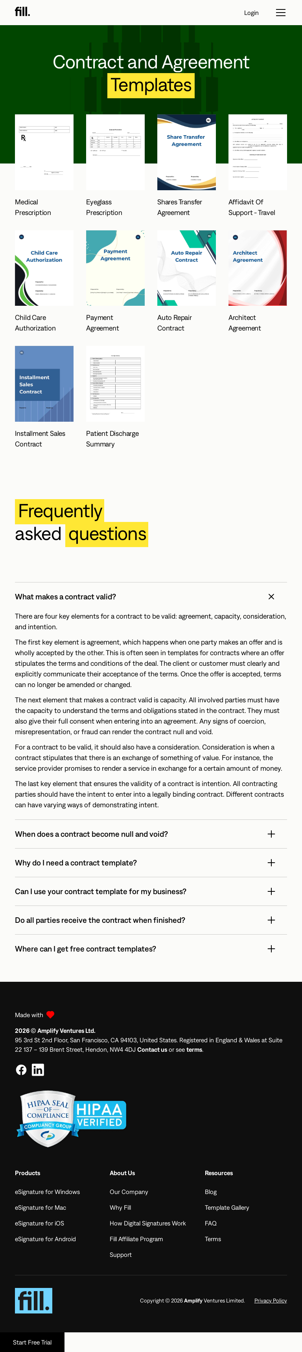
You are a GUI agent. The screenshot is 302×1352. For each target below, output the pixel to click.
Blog (211, 1191)
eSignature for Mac (40, 1207)
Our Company (129, 1191)
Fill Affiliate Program (136, 1238)
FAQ (211, 1223)
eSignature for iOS (39, 1223)
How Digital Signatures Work (148, 1223)
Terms (213, 1238)
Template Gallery (227, 1207)
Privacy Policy (270, 1300)
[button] (151, 596)
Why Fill (120, 1207)
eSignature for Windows (47, 1191)
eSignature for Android (45, 1238)
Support (121, 1254)
